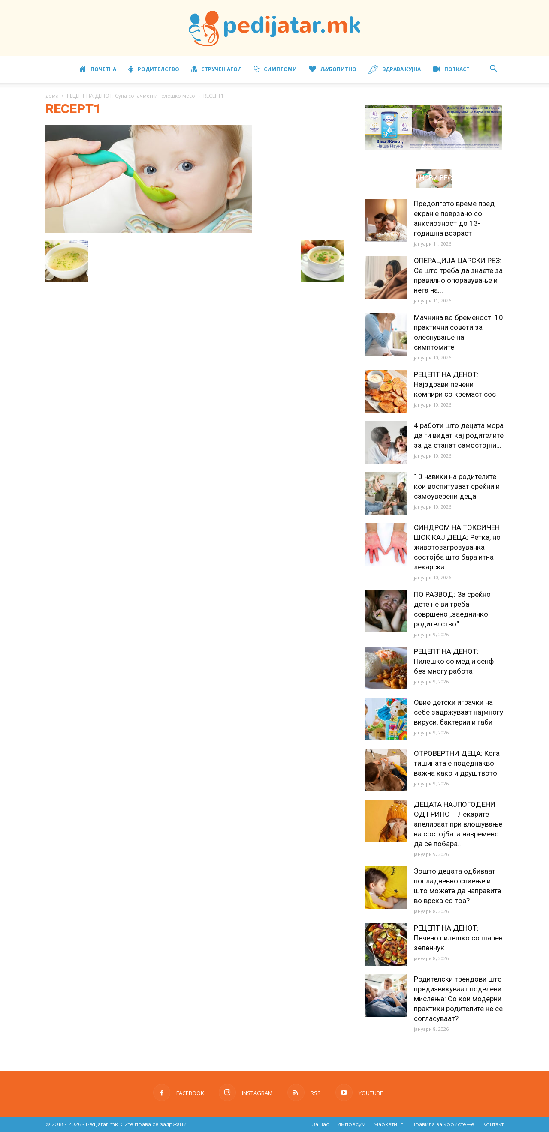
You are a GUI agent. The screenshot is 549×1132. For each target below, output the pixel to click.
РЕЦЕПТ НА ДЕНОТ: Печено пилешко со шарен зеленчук (458, 938)
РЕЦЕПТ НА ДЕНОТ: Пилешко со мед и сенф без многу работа (454, 661)
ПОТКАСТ (451, 69)
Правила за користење (442, 1124)
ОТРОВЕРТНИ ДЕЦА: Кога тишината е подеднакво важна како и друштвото (457, 763)
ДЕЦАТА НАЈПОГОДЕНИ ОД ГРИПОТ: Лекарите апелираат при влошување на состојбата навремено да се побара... (458, 824)
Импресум (351, 1124)
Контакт (493, 1124)
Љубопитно (332, 69)
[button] (493, 70)
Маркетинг (388, 1124)
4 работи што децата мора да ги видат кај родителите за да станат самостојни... (459, 435)
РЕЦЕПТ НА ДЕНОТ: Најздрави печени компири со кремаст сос (455, 384)
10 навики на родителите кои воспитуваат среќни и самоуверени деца (457, 486)
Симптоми (275, 69)
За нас (320, 1124)
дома (52, 95)
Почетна (97, 69)
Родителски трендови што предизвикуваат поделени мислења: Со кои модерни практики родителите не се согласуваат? (458, 999)
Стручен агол (216, 69)
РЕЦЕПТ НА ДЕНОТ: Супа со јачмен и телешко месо (131, 95)
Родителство (153, 69)
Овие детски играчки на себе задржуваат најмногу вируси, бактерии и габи (458, 712)
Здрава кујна (394, 70)
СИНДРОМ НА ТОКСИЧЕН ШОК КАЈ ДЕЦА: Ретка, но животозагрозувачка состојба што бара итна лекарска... (457, 547)
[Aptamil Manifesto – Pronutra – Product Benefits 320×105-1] (433, 148)
